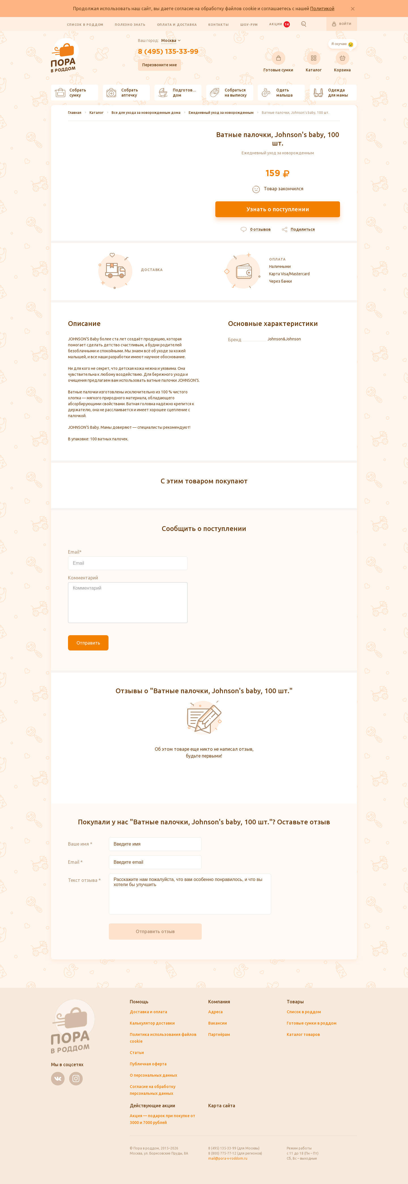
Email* (75, 551)
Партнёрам (219, 1034)
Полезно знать (130, 24)
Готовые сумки (278, 61)
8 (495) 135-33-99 (168, 52)
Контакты (218, 24)
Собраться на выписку (228, 92)
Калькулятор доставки (152, 1023)
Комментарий (83, 577)
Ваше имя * (80, 843)
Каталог (314, 61)
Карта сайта (221, 1105)
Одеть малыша (277, 92)
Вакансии (217, 1023)
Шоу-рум (249, 24)
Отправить (88, 642)
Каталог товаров (303, 1034)
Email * (75, 862)
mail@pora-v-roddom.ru (227, 1158)
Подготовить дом (178, 92)
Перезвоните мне (159, 65)
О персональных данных (153, 1075)
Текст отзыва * (84, 880)
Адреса (215, 1012)
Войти (341, 24)
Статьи (137, 1052)
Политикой (322, 8)
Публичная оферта (148, 1064)
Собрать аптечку (122, 92)
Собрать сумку (70, 92)
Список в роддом (85, 24)
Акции (279, 24)
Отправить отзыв (155, 931)
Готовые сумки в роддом (312, 1023)
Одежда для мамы (330, 92)
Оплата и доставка (177, 24)
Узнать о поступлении (277, 209)
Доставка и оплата (148, 1012)
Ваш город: (157, 41)
